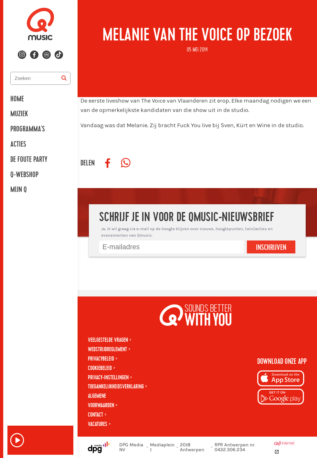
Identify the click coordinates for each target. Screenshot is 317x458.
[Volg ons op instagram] (22, 54)
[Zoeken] (64, 78)
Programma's (27, 129)
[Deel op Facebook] (107, 163)
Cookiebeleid (100, 368)
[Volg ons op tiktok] (59, 54)
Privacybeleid (101, 359)
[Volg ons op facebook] (34, 54)
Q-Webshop (24, 175)
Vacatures (97, 424)
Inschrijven (271, 247)
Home (17, 99)
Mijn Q (18, 190)
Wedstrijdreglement (107, 349)
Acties (18, 144)
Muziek (19, 114)
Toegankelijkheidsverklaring (116, 386)
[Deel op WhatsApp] (126, 163)
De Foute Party (28, 159)
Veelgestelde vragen (108, 340)
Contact (95, 415)
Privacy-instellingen (108, 377)
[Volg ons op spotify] (46, 54)
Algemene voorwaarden (101, 400)
